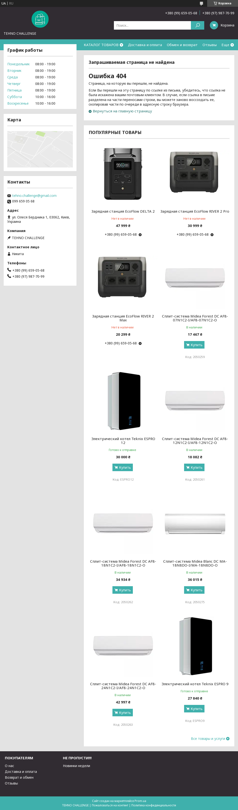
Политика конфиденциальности (153, 805)
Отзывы (210, 44)
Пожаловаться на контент (110, 805)
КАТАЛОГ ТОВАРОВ (101, 44)
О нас (9, 765)
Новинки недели (76, 765)
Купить (197, 344)
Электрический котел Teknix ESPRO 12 (123, 440)
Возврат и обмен (19, 777)
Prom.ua (140, 801)
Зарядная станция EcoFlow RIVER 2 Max (123, 318)
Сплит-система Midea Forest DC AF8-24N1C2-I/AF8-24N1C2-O (123, 686)
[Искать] (197, 25)
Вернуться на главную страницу (122, 111)
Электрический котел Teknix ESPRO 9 (195, 684)
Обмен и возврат (182, 44)
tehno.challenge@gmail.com (34, 195)
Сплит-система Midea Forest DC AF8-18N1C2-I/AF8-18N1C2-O (123, 563)
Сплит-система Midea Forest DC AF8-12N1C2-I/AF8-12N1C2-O (195, 440)
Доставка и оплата (145, 44)
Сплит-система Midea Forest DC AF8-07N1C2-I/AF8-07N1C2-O (195, 318)
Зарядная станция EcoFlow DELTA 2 (123, 211)
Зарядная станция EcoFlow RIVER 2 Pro (195, 211)
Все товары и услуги (208, 738)
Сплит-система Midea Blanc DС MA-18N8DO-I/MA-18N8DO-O (195, 563)
